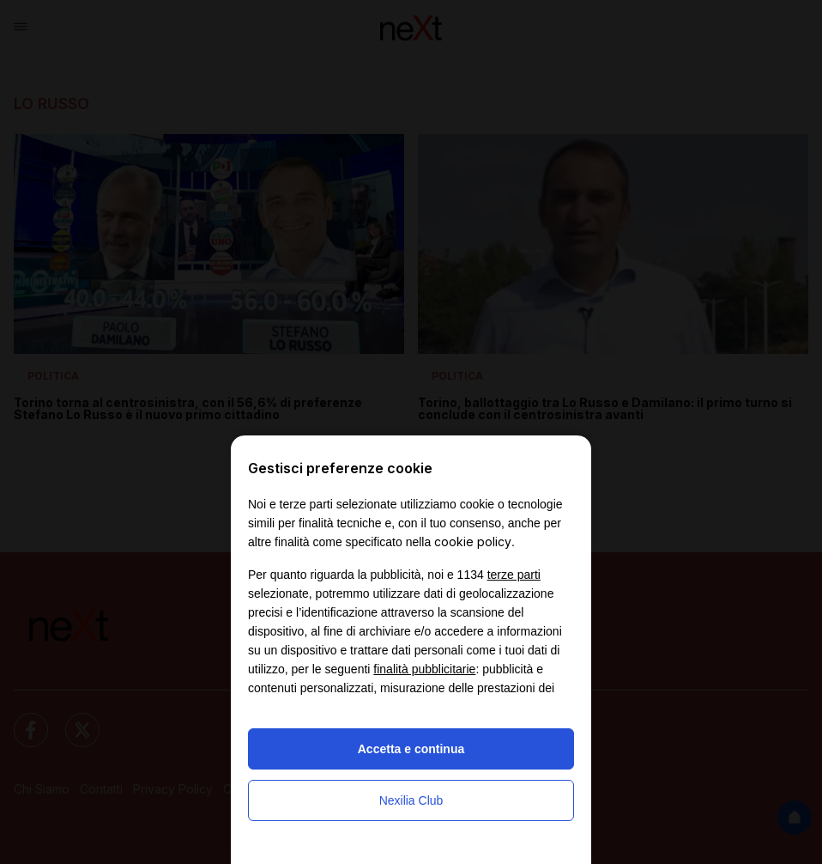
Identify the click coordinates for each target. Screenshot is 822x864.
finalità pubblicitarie (424, 669)
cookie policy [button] (472, 541)
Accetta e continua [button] (411, 749)
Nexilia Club (411, 800)
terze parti (514, 574)
